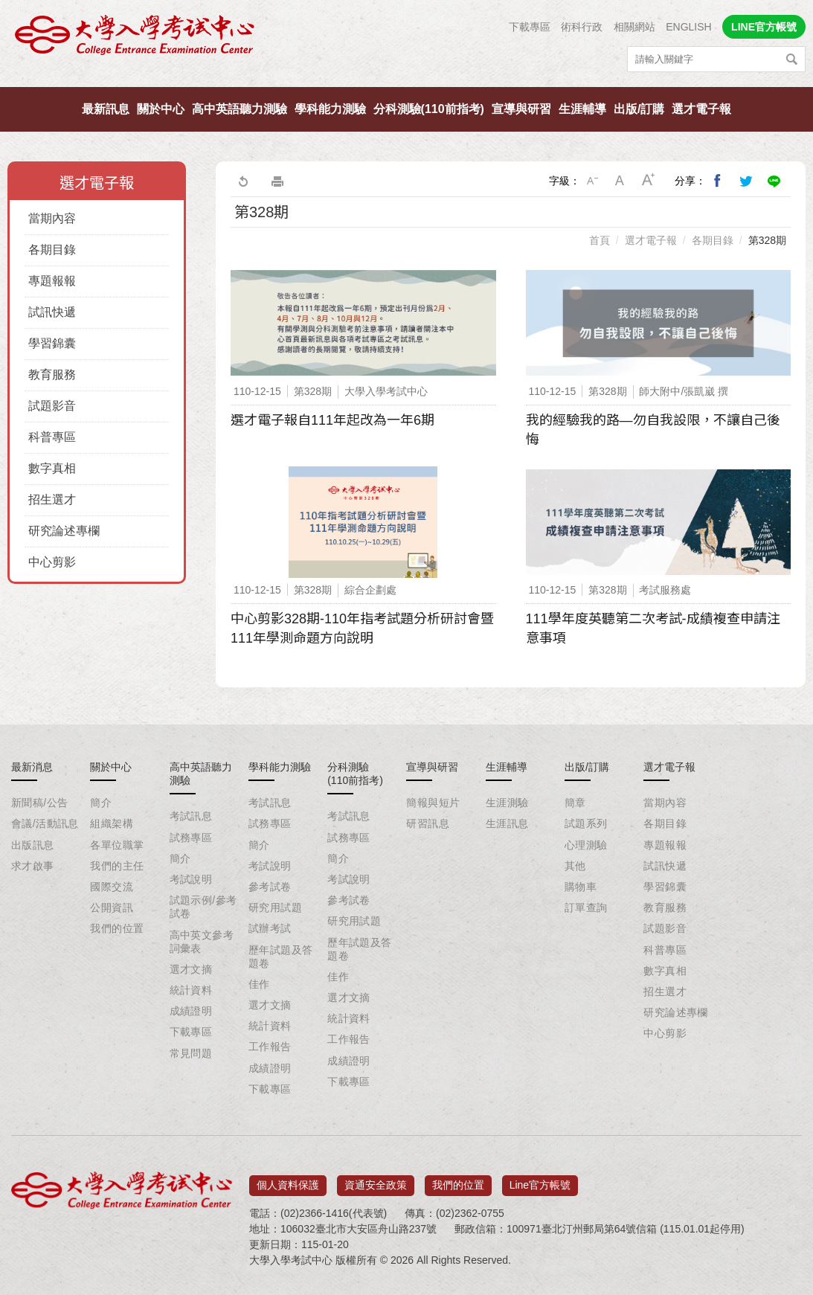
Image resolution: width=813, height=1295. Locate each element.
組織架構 (111, 823)
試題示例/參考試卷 (203, 906)
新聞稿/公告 (39, 803)
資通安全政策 (375, 1180)
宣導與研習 (521, 109)
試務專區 (191, 837)
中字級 (620, 181)
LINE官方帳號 (764, 27)
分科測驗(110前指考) (428, 109)
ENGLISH (688, 27)
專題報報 (52, 280)
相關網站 (634, 27)
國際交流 (111, 887)
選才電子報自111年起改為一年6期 (332, 420)
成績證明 (191, 1011)
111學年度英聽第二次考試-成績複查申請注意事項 (653, 628)
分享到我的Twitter (746, 181)
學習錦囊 (52, 343)
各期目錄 (52, 249)
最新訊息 (105, 109)
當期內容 (52, 218)
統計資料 (191, 990)
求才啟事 (32, 866)
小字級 (592, 181)
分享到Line (774, 181)
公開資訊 (111, 907)
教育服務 (52, 374)
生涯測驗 (507, 803)
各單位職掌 (117, 845)
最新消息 (32, 767)
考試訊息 (191, 816)
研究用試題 (275, 907)
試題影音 (52, 405)
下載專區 (529, 27)
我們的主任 (117, 866)
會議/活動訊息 (45, 823)
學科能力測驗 (330, 109)
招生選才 (52, 499)
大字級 (649, 181)
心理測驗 (586, 845)
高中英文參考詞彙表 (202, 941)
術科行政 (581, 27)
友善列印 (277, 181)
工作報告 (270, 1047)
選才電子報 (701, 109)
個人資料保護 (288, 1180)
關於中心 (160, 109)
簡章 (575, 803)
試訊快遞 (52, 312)
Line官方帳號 (540, 1180)
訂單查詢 (586, 907)
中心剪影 (52, 562)
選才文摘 (191, 969)
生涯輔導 (582, 109)
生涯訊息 (507, 823)
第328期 (767, 240)
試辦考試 (270, 928)
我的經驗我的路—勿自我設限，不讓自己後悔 (653, 430)
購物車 (581, 887)
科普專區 (52, 437)
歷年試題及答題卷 (280, 956)
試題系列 (586, 823)
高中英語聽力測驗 (239, 109)
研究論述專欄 (64, 530)
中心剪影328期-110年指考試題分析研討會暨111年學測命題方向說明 (362, 628)
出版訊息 (32, 845)
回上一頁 (242, 181)
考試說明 (191, 879)
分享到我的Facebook (718, 181)
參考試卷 (270, 887)
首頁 (599, 240)
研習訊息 (427, 823)
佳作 (259, 984)
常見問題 (191, 1053)
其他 (575, 866)
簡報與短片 (433, 803)
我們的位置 (117, 928)
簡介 (101, 803)
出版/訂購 (639, 109)
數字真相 (52, 468)
